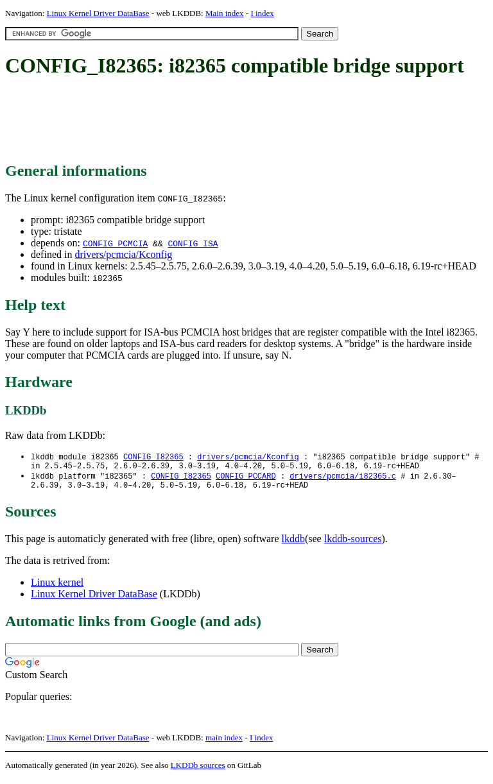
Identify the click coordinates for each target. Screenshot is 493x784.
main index (224, 742)
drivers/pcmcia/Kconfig (123, 254)
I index (261, 13)
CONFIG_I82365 (153, 457)
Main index (224, 13)
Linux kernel (57, 587)
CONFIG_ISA (193, 243)
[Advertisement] (238, 120)
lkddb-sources (353, 543)
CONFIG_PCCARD (246, 478)
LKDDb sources (198, 770)
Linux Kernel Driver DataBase (98, 13)
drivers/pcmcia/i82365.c (343, 478)
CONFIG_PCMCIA (115, 243)
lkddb (293, 543)
